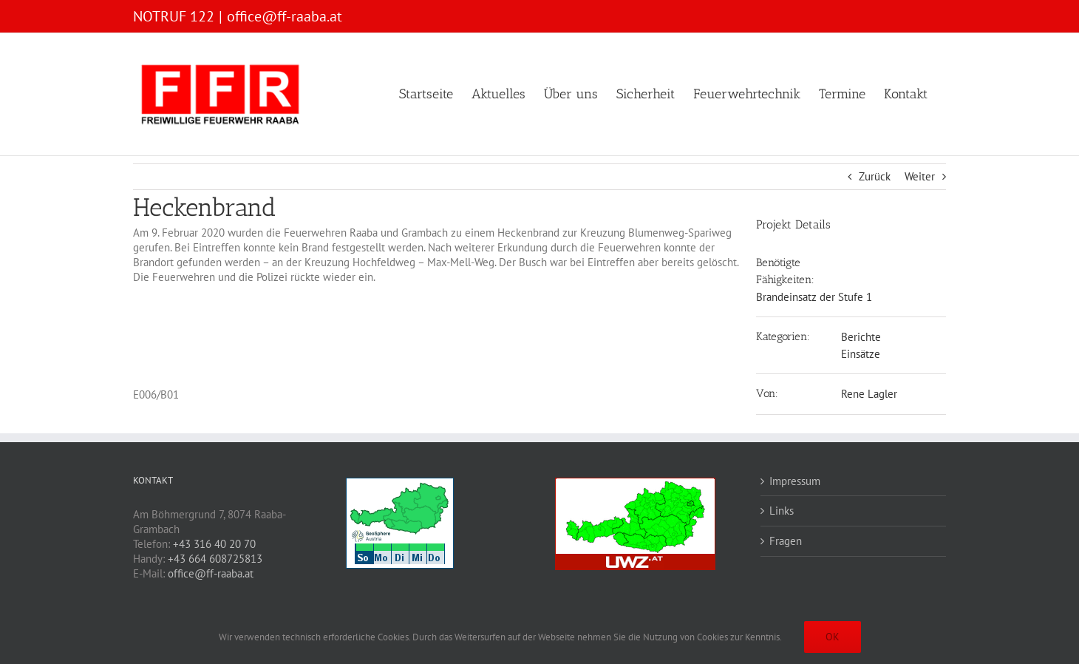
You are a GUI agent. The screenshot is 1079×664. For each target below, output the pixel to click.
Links (781, 511)
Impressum (794, 481)
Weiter (920, 176)
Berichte (861, 337)
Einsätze (860, 354)
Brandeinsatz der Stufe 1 (814, 297)
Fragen (785, 541)
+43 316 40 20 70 (214, 544)
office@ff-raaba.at (284, 16)
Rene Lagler (869, 394)
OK (833, 636)
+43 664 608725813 (215, 559)
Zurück (875, 176)
